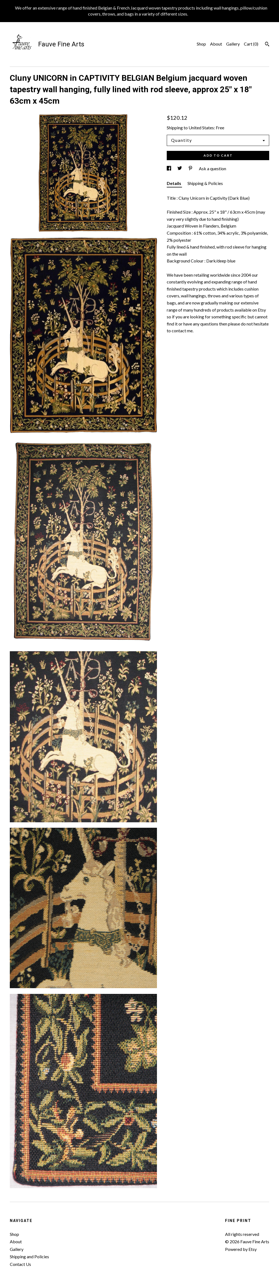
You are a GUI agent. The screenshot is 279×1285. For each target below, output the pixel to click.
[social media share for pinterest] (190, 168)
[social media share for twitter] (180, 168)
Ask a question (212, 168)
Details (174, 183)
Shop (201, 43)
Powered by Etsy (241, 1249)
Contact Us (20, 1264)
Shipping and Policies (29, 1256)
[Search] (267, 45)
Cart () (251, 43)
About (216, 43)
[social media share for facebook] (169, 168)
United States (201, 127)
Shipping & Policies (205, 183)
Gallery (233, 43)
